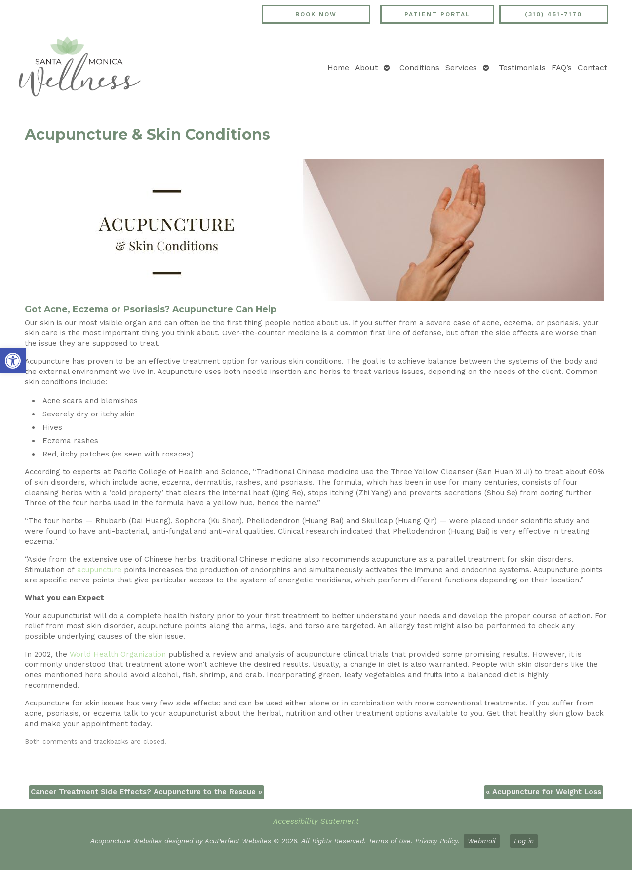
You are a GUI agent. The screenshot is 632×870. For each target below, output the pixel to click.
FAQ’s (562, 67)
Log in (524, 841)
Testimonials (522, 67)
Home (338, 67)
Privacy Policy (436, 841)
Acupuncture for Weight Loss (543, 791)
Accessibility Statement (316, 821)
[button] (13, 360)
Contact (592, 67)
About (366, 67)
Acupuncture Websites (126, 841)
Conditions (419, 67)
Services (461, 67)
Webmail (482, 841)
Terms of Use (389, 841)
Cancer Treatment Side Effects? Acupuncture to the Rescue (146, 791)
